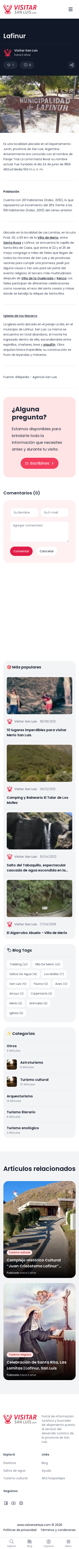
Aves (61, 984)
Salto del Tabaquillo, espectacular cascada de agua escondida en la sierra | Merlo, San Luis (36, 868)
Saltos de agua (14, 1470)
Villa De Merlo (47, 964)
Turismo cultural (15, 1478)
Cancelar (47, 551)
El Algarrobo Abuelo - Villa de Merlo (37, 932)
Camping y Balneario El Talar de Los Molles (37, 800)
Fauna (41, 984)
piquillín (49, 344)
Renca (61, 278)
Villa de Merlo (47, 237)
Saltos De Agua (23, 974)
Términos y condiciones (58, 1530)
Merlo (15, 1003)
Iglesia (16, 1013)
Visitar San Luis (26, 50)
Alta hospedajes (53, 1478)
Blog (45, 1463)
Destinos (9, 1463)
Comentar (21, 551)
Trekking (18, 964)
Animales (38, 1003)
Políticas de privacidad (19, 1530)
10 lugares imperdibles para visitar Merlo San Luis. (37, 733)
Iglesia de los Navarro (20, 316)
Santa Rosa (12, 243)
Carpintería (41, 993)
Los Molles (54, 974)
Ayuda (46, 1470)
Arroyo (16, 993)
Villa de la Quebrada (37, 278)
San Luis (18, 984)
